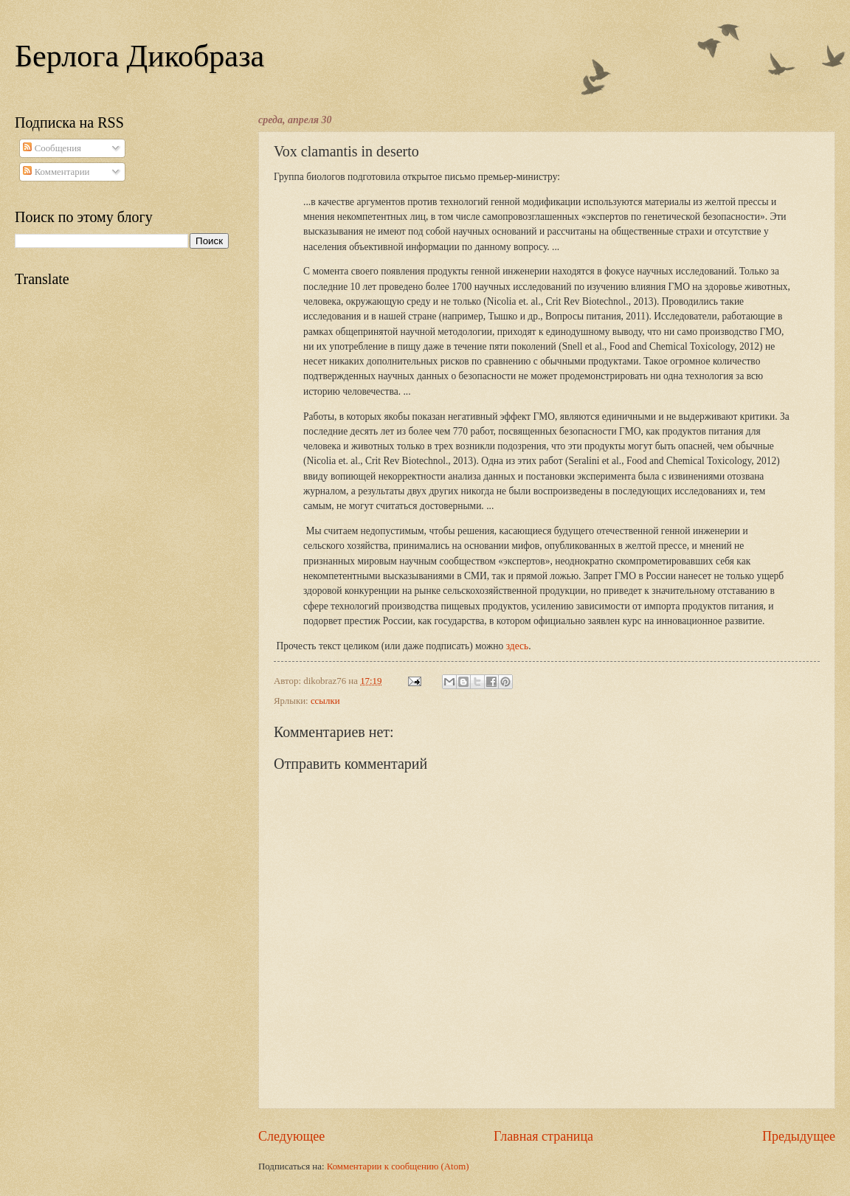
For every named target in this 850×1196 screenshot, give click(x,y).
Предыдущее (798, 1136)
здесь (517, 645)
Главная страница (543, 1136)
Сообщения (52, 148)
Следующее (291, 1136)
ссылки (325, 701)
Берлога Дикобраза (139, 56)
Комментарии (56, 172)
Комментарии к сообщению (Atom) (398, 1166)
